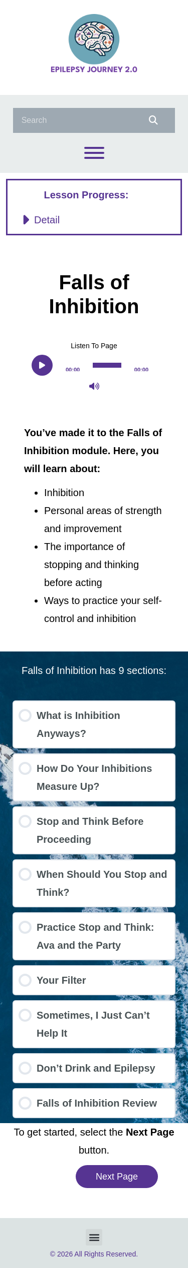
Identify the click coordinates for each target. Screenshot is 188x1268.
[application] (94, 365)
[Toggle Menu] (94, 153)
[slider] (107, 365)
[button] (94, 220)
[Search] (152, 120)
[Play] (42, 365)
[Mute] (94, 386)
